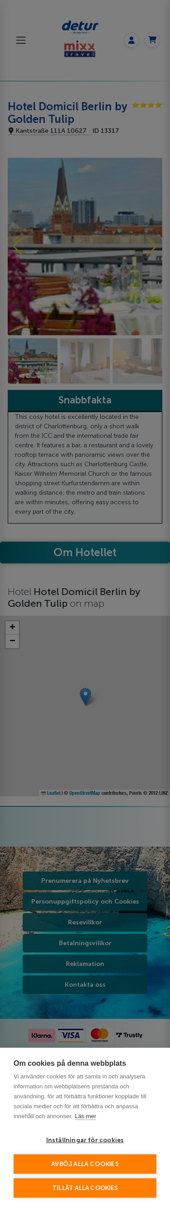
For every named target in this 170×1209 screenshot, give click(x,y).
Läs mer (85, 1116)
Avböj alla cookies (85, 1164)
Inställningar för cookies (85, 1140)
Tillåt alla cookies (85, 1188)
